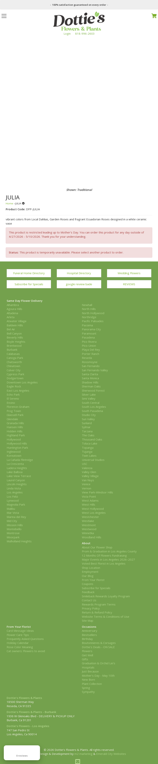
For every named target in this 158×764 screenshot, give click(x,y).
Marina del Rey (16, 517)
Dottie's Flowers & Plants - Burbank (31, 712)
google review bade (79, 284)
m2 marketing (83, 754)
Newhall (87, 305)
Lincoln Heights (17, 484)
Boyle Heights (16, 341)
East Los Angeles (18, 390)
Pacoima (87, 325)
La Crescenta (15, 464)
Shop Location (91, 568)
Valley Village (90, 476)
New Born (88, 679)
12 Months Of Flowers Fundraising (104, 555)
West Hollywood (93, 509)
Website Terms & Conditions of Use (105, 616)
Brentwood (14, 345)
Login (67, 33)
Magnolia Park (16, 504)
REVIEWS (129, 284)
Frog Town (14, 411)
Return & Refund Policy (97, 612)
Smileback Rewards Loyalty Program (106, 596)
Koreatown (14, 455)
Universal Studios (93, 460)
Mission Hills (15, 525)
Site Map (87, 620)
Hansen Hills (15, 427)
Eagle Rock (14, 386)
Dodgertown (15, 378)
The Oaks (88, 435)
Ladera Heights (17, 468)
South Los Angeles (94, 407)
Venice (86, 484)
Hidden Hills (14, 431)
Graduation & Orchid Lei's (98, 663)
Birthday (87, 639)
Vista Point (89, 496)
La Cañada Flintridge (20, 460)
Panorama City (91, 329)
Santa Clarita (90, 374)
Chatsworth (14, 362)
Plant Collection (92, 684)
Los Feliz (12, 496)
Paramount (89, 333)
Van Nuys (88, 480)
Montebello (14, 529)
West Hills (88, 504)
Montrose (13, 533)
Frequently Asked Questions (25, 639)
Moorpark (13, 537)
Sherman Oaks (91, 386)
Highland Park (16, 435)
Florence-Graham (18, 407)
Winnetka (88, 533)
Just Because (90, 671)
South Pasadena (92, 411)
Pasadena (88, 337)
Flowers (87, 651)
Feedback (88, 592)
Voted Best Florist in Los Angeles (103, 563)
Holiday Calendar (18, 643)
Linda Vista (14, 488)
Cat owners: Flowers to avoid (26, 651)
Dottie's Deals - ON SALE (98, 647)
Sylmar (86, 427)
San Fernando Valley (95, 370)
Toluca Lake (89, 443)
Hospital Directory (79, 273)
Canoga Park (15, 358)
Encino (11, 403)
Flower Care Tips (18, 635)
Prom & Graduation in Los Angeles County (109, 551)
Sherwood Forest (93, 390)
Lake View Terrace (19, 476)
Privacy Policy (91, 608)
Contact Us (89, 600)
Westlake (88, 521)
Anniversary (89, 631)
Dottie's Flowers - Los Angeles (28, 726)
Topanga (87, 447)
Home (9, 203)
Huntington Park (17, 447)
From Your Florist (93, 580)
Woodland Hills (91, 537)
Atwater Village (16, 321)
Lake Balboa (14, 472)
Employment (90, 572)
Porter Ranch (90, 354)
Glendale (12, 419)
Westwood (89, 529)
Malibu (11, 509)
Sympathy (88, 692)
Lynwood (13, 500)
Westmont (89, 525)
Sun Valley (88, 419)
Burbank (12, 349)
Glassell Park (15, 415)
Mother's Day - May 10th (98, 675)
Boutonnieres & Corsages (99, 643)
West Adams (90, 500)
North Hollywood (93, 313)
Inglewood (14, 451)
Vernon (86, 488)
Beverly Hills (15, 337)
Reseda (87, 358)
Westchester (90, 517)
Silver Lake (89, 394)
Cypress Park (15, 374)
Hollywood (14, 439)
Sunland (87, 423)
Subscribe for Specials (29, 284)
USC (84, 464)
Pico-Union (89, 345)
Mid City (12, 521)
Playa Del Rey (91, 349)
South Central (90, 403)
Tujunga (87, 451)
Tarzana (87, 431)
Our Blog (87, 576)
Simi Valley (88, 398)
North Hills (89, 309)
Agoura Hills (14, 309)
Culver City (14, 370)
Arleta (10, 317)
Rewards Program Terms (99, 604)
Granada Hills (15, 423)
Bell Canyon (14, 333)
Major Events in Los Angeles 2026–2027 (108, 559)
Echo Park (13, 394)
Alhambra (13, 305)
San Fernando (91, 366)
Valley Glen (89, 472)
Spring (86, 688)
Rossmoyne (89, 362)
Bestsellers (89, 635)
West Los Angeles (94, 513)
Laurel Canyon (16, 480)
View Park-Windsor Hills (97, 492)
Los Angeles (15, 492)
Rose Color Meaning (20, 647)
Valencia (87, 468)
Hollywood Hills (17, 443)
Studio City (89, 415)
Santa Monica (90, 378)
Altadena (12, 313)
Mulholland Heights (19, 541)
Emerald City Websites (111, 754)
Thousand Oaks (92, 439)
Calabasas (13, 354)
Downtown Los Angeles (22, 382)
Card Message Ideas (20, 631)
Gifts (85, 659)
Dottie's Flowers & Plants (24, 698)
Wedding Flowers (129, 273)
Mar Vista (13, 513)
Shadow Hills (90, 382)
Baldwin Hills (15, 325)
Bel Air (11, 329)
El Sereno (13, 398)
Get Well (87, 655)
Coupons (87, 584)
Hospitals (88, 667)
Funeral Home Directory (29, 273)
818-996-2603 (85, 33)
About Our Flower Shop (97, 547)
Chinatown (13, 366)
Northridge (89, 317)
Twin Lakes (89, 455)
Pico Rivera (89, 341)
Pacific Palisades (93, 321)
